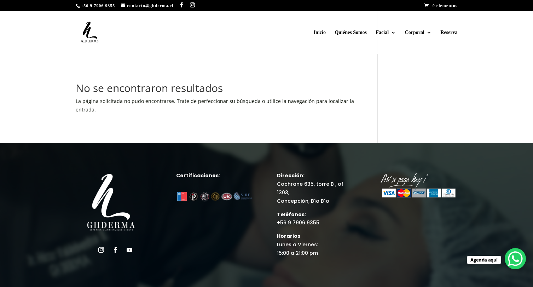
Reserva (448, 32)
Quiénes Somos (351, 32)
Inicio (320, 32)
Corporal (414, 32)
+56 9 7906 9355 (298, 222)
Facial (382, 32)
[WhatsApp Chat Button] (515, 258)
